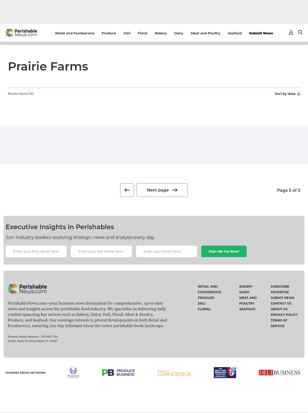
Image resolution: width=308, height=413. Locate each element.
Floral (142, 33)
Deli (127, 33)
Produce (109, 33)
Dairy (178, 33)
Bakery (161, 33)
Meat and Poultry (205, 33)
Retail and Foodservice (74, 33)
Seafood (235, 33)
